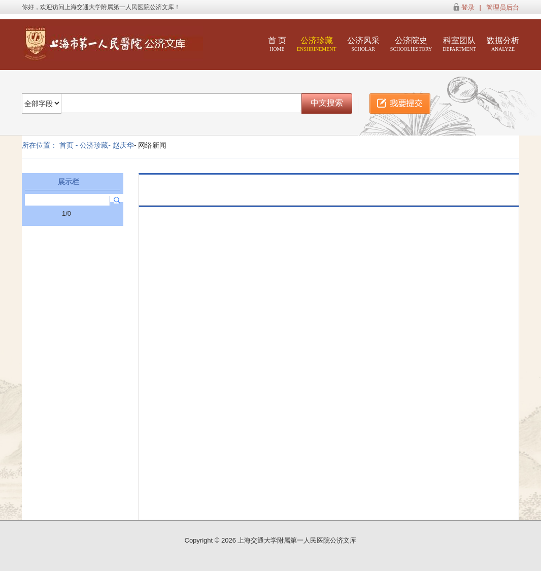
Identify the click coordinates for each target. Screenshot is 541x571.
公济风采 (363, 44)
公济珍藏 (316, 44)
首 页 (277, 44)
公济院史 (411, 44)
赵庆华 (123, 145)
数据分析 (503, 44)
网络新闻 (152, 145)
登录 (468, 7)
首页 (66, 145)
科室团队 (459, 44)
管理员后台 (502, 7)
